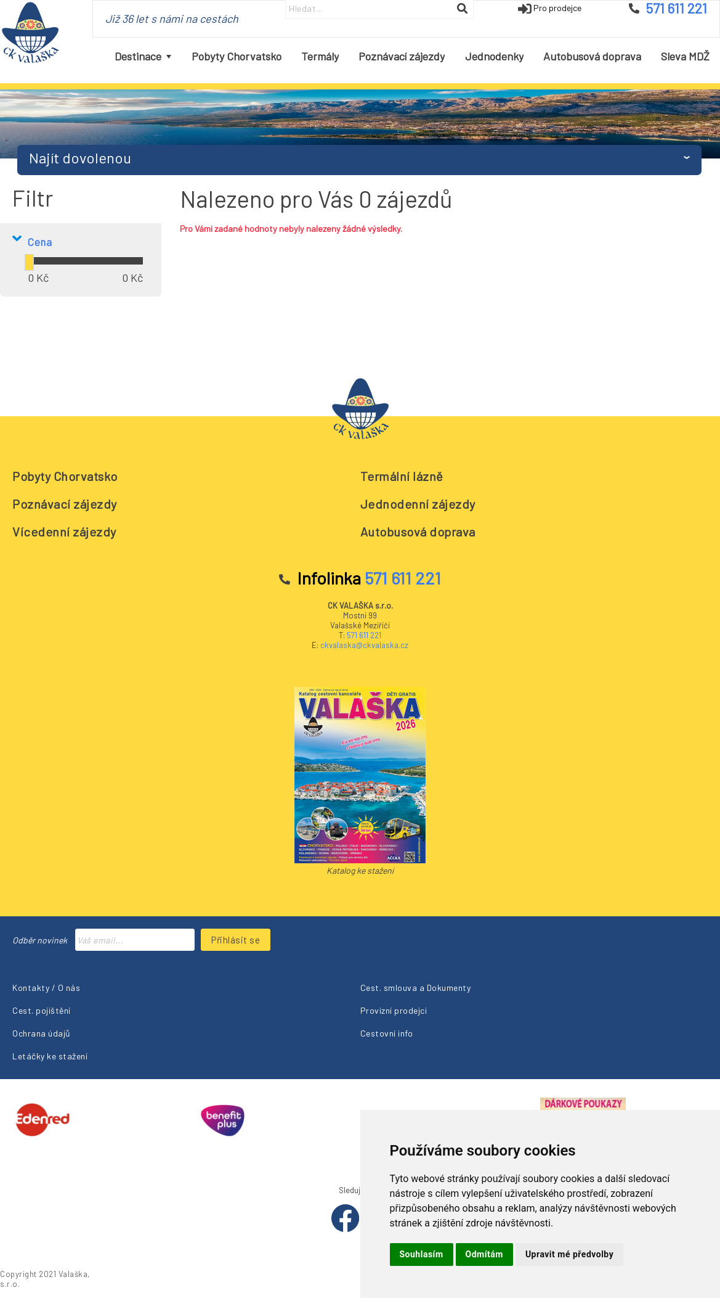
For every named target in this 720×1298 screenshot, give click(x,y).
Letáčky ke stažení (49, 1056)
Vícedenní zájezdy (64, 531)
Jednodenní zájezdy (417, 503)
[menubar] (412, 57)
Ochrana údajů (41, 1033)
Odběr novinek (39, 940)
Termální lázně (401, 476)
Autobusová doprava (417, 531)
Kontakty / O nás (46, 987)
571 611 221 (364, 635)
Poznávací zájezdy (64, 503)
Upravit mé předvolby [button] (569, 1254)
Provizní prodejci (393, 1010)
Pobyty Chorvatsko (65, 476)
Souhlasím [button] (421, 1254)
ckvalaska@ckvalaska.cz (364, 645)
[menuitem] (143, 57)
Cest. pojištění (41, 1010)
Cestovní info (386, 1033)
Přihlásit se (235, 939)
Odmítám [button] (484, 1254)
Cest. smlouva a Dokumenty (415, 987)
